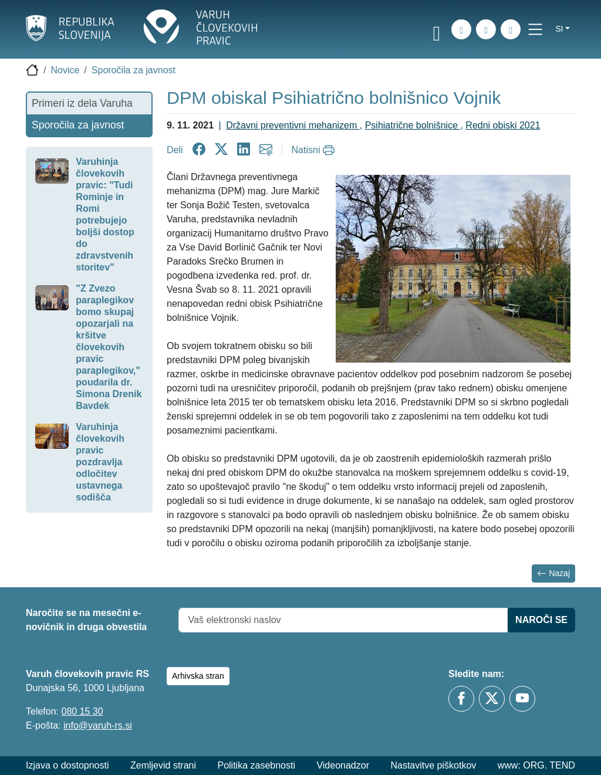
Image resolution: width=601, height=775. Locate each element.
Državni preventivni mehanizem (293, 125)
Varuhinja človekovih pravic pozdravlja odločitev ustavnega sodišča (100, 462)
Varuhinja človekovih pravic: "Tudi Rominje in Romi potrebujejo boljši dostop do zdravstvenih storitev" (105, 214)
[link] (437, 31)
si (559, 28)
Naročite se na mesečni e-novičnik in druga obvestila (86, 620)
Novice (64, 70)
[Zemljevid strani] (486, 29)
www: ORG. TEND (536, 765)
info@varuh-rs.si (97, 725)
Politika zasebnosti (256, 765)
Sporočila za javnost (133, 70)
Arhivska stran (198, 676)
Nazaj (553, 573)
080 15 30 (82, 711)
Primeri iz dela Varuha (82, 103)
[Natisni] (315, 150)
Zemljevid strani (163, 765)
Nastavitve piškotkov (433, 765)
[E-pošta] (511, 29)
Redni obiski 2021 (502, 125)
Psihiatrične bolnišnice (413, 125)
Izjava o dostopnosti (67, 765)
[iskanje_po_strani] (461, 29)
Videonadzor (342, 765)
